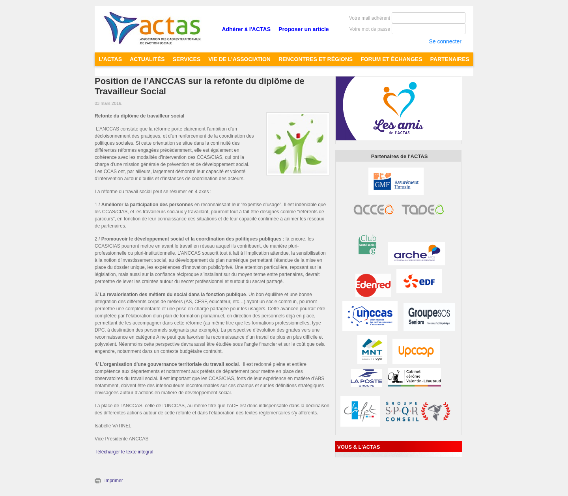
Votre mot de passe (369, 29)
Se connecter (445, 41)
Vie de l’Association (239, 59)
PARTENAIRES (449, 59)
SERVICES (187, 59)
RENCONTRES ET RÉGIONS (315, 59)
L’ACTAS (110, 59)
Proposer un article (303, 29)
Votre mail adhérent (369, 18)
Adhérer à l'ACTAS (246, 29)
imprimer (114, 480)
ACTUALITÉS (147, 59)
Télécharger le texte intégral (124, 452)
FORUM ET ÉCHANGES (391, 59)
